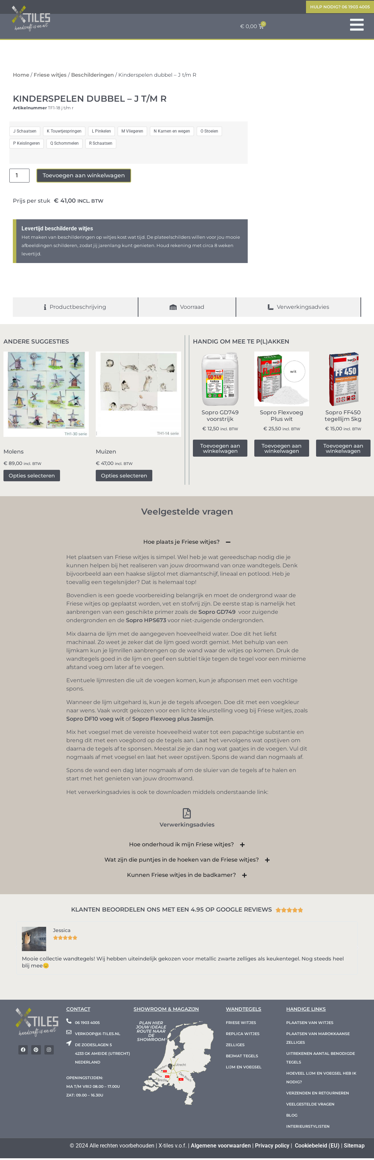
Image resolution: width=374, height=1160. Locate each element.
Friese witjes (50, 77)
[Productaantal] (19, 177)
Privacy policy (272, 1147)
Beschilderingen (92, 77)
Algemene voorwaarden (221, 1147)
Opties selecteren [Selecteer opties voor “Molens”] (32, 477)
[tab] (75, 309)
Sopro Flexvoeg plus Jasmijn (172, 720)
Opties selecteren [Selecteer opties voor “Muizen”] (124, 477)
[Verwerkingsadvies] (187, 815)
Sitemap (354, 1147)
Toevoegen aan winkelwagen (84, 177)
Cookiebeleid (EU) (317, 1147)
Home (21, 77)
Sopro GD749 (217, 614)
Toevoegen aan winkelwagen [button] (220, 450)
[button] (16, 949)
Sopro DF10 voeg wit (95, 720)
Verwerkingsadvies (187, 826)
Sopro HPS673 (146, 622)
